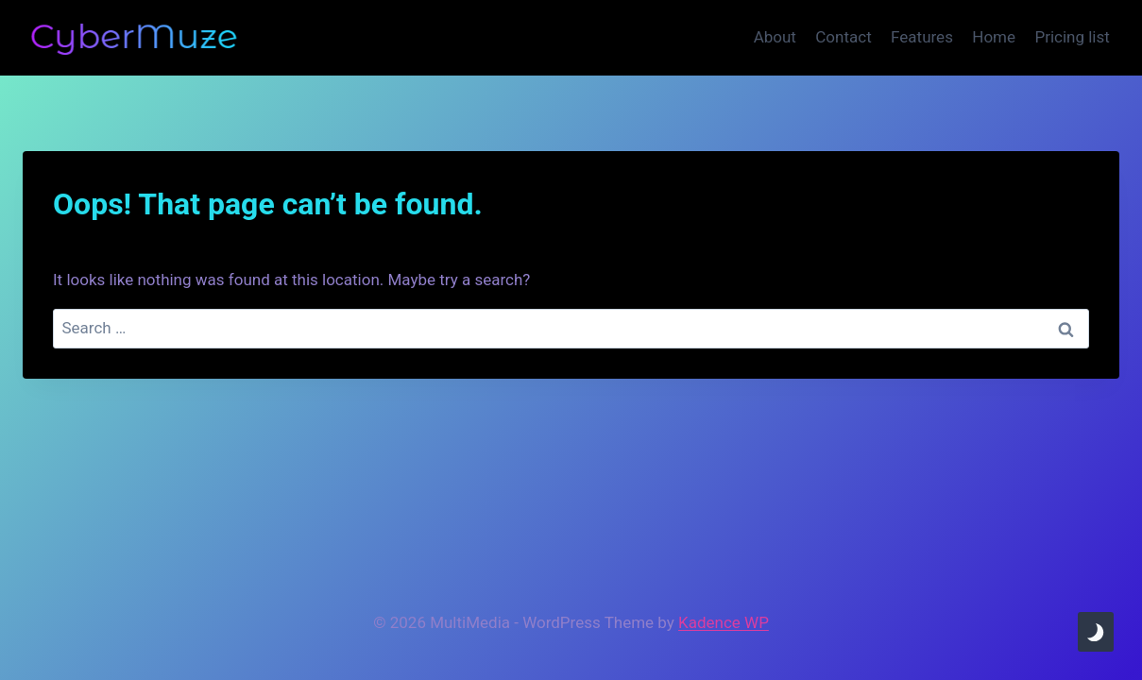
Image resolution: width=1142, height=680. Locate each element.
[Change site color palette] (1096, 632)
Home (993, 36)
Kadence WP (723, 622)
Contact (843, 36)
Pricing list (1071, 36)
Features (922, 36)
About (775, 36)
